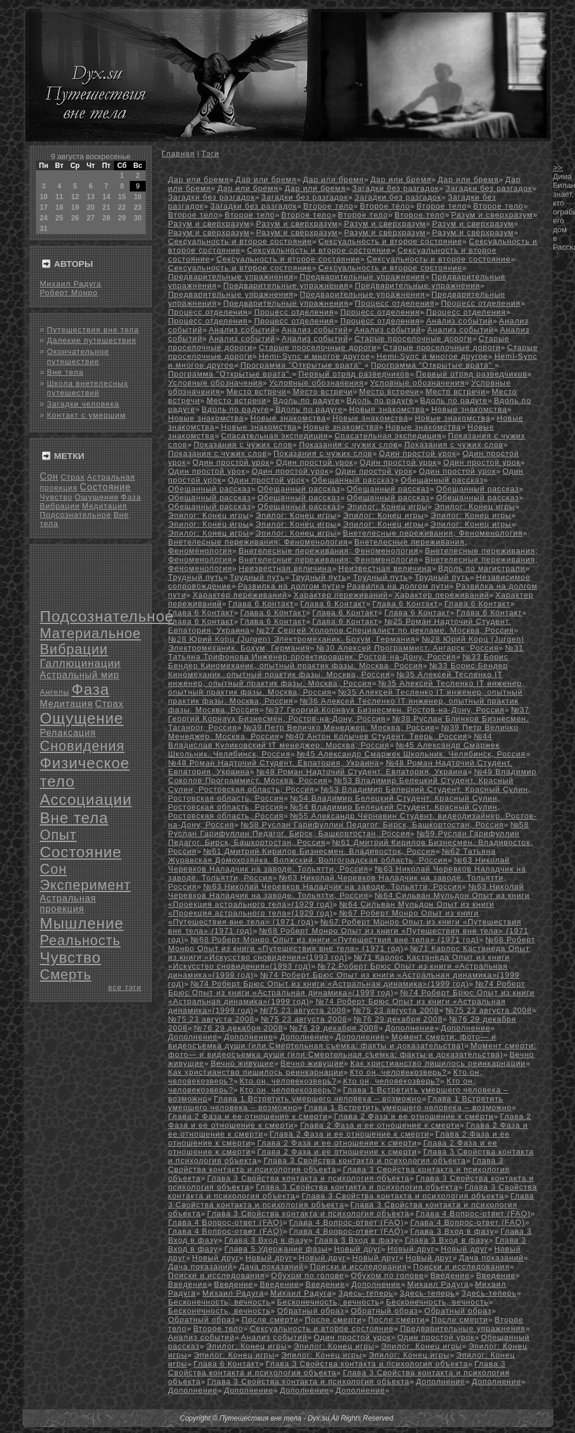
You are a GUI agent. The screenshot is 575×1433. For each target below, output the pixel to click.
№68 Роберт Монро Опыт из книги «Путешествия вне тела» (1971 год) (334, 939)
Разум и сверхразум (492, 214)
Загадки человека (83, 403)
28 (106, 218)
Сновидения (82, 746)
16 (138, 197)
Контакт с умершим (86, 415)
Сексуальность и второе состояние (240, 241)
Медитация (104, 505)
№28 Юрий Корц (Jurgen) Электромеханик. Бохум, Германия (291, 639)
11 (59, 197)
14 (106, 197)
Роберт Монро (69, 292)
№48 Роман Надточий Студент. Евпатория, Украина (273, 762)
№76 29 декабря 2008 (398, 1019)
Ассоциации (86, 799)
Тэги (210, 153)
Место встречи (256, 391)
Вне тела (65, 372)
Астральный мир (80, 675)
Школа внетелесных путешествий (88, 388)
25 (59, 218)
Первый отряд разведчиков (354, 373)
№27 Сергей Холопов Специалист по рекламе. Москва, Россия (385, 630)
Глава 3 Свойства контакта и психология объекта (365, 1160)
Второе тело (328, 206)
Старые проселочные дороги (413, 338)
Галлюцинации (80, 663)
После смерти (270, 1319)
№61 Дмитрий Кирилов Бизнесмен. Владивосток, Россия (319, 851)
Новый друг (357, 1248)
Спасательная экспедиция (274, 435)
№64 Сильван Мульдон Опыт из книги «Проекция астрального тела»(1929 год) (331, 908)
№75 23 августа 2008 (303, 1010)
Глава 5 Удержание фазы (275, 1248)
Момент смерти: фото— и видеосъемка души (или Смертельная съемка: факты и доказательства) (332, 1041)
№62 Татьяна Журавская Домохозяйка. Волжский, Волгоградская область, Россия (332, 855)
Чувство (56, 497)
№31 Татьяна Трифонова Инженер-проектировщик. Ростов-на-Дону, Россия (346, 652)
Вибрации (60, 505)
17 (43, 207)
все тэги (125, 987)
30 (138, 218)
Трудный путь (196, 577)
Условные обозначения (215, 382)
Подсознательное (75, 514)
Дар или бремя (198, 179)
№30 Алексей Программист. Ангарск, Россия (408, 647)
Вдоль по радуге (306, 400)
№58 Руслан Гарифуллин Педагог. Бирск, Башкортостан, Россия (372, 824)
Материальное (91, 633)
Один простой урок (417, 453)
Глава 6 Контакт (261, 603)
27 (90, 218)
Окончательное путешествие (78, 356)
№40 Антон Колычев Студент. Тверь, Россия (376, 736)
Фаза (131, 497)
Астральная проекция (68, 903)
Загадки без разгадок (395, 188)
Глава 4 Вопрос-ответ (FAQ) (473, 1213)
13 (90, 197)
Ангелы (55, 692)
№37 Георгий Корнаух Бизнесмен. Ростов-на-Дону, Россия (384, 709)
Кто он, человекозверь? (398, 1072)
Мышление (82, 923)
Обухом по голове (307, 1275)
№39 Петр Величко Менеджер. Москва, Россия (339, 727)
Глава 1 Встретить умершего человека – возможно (318, 1098)
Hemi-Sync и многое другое (314, 356)
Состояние (105, 487)
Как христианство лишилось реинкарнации (437, 1063)
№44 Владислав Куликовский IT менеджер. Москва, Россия (330, 740)
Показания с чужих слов (243, 444)
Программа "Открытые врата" (302, 365)
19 (75, 207)
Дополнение (410, 1027)
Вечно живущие (242, 1063)
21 (106, 207)
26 (75, 218)
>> (558, 167)
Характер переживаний (240, 594)
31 (43, 228)
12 (75, 197)
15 (122, 197)
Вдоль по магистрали (481, 568)
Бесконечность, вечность (219, 1301)
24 (43, 218)
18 (59, 207)
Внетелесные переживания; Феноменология (433, 533)
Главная (178, 153)
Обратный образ (310, 1310)
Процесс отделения (395, 303)
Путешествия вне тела (93, 329)
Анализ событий (459, 320)
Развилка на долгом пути (289, 586)
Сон (49, 476)
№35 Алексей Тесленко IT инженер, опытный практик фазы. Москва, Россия (335, 679)
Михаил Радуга (70, 283)
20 (90, 207)
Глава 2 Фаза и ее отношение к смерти (248, 1116)
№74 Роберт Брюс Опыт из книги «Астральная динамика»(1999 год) (329, 983)
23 (138, 207)
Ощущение (97, 497)
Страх (73, 477)
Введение (450, 1275)
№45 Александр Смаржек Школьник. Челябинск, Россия (411, 753)
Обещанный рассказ (353, 480)
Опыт (58, 835)
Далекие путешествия (92, 340)
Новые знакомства (387, 409)
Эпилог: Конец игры (387, 506)
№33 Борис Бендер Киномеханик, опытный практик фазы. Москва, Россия (338, 661)
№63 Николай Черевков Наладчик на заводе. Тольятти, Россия (339, 864)
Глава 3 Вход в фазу (452, 1231)
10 (43, 197)
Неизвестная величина (285, 568)
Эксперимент (85, 885)
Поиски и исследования (358, 1266)
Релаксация (68, 733)
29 (122, 218)
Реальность (80, 940)
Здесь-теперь (366, 1293)
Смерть (65, 974)
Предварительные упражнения (231, 276)
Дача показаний (491, 1257)
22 (122, 207)
